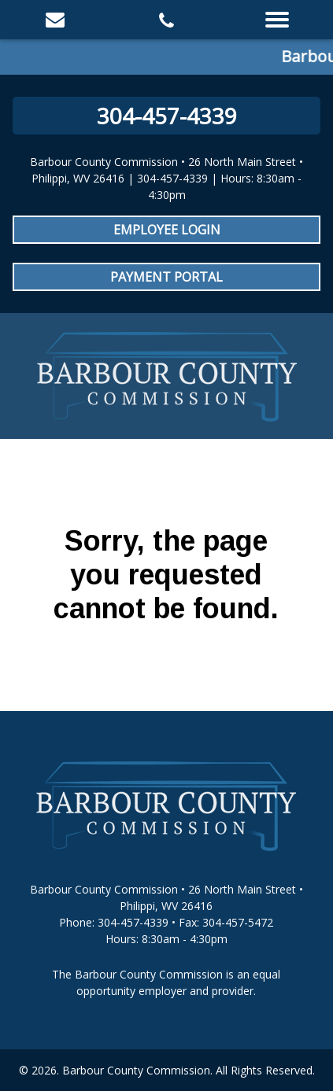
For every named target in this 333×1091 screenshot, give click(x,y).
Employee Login (166, 229)
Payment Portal (166, 277)
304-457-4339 (167, 116)
